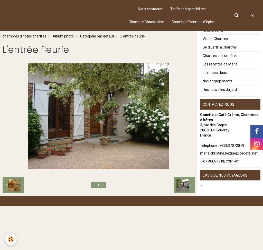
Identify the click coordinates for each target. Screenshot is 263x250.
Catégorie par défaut (97, 36)
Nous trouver (213, 74)
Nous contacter (150, 9)
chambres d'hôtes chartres (24, 36)
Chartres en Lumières (220, 100)
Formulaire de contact (221, 205)
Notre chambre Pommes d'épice (229, 49)
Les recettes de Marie (220, 108)
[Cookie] (11, 239)
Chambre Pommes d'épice (193, 22)
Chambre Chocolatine (146, 22)
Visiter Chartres (215, 83)
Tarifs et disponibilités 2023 (225, 66)
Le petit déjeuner (216, 57)
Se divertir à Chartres (220, 91)
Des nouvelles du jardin (221, 133)
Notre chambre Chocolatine (225, 40)
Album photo (63, 36)
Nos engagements (217, 125)
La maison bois (215, 116)
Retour (98, 185)
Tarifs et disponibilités (188, 9)
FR (252, 15)
